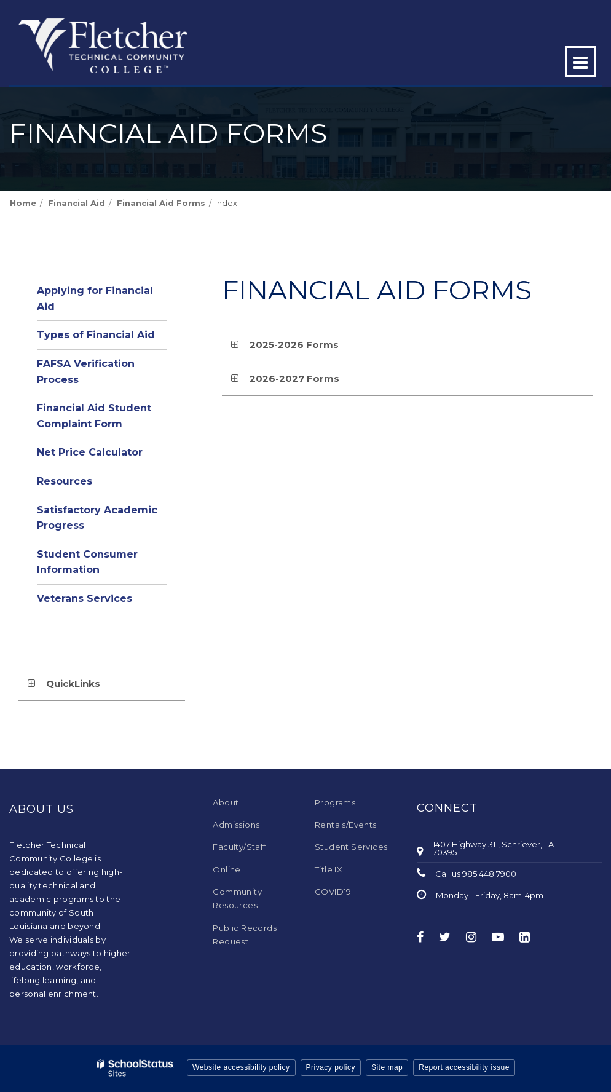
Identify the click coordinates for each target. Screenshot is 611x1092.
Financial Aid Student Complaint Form (94, 416)
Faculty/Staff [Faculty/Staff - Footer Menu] (239, 847)
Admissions (236, 824)
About (225, 802)
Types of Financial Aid (96, 335)
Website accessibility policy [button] (241, 1067)
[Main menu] (580, 61)
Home (23, 203)
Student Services (351, 847)
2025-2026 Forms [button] (294, 344)
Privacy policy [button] (330, 1067)
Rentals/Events (346, 824)
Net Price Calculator (90, 452)
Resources (64, 481)
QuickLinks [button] (73, 683)
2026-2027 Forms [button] (294, 378)
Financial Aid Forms (161, 203)
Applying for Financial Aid (95, 298)
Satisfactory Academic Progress (97, 518)
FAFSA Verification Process (86, 372)
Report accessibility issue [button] (464, 1067)
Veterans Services (84, 598)
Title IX (328, 869)
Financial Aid (76, 203)
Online (226, 869)
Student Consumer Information (87, 562)
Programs (335, 802)
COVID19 (333, 891)
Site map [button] (387, 1067)
